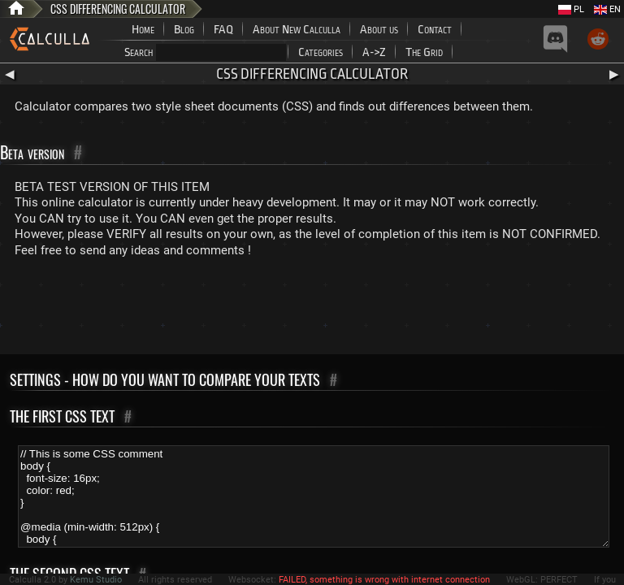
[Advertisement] (312, 309)
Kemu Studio (96, 579)
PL (571, 9)
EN (607, 9)
